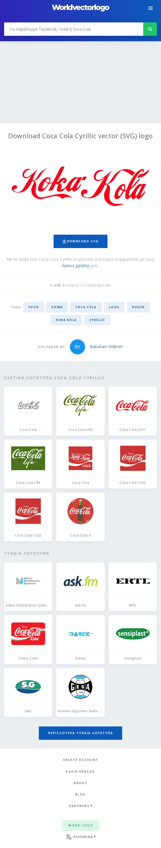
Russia (138, 307)
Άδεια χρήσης (80, 771)
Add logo (80, 825)
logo (114, 307)
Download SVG (81, 241)
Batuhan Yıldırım (106, 346)
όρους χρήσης (76, 265)
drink (57, 307)
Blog (80, 794)
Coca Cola (85, 307)
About (80, 783)
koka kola (66, 320)
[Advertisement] (80, 82)
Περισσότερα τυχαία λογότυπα (80, 733)
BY (77, 346)
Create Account (80, 760)
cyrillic (97, 320)
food (33, 307)
